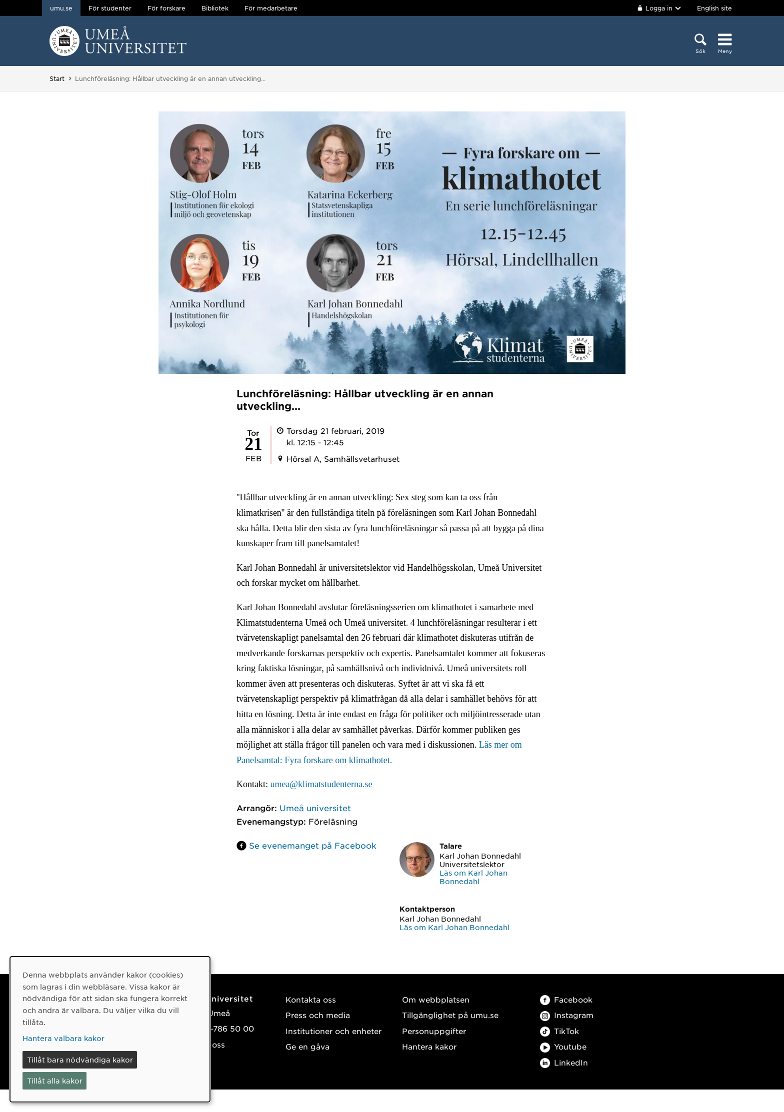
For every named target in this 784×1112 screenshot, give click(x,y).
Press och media (318, 1015)
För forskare (167, 8)
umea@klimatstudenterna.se (321, 784)
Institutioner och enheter (334, 1031)
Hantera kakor (429, 1046)
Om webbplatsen (436, 999)
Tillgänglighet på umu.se (450, 1015)
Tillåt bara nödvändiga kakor (80, 1059)
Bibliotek (215, 8)
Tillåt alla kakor (54, 1080)
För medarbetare (271, 8)
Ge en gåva (308, 1046)
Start (57, 78)
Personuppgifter (434, 1031)
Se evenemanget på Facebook (312, 845)
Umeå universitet (315, 808)
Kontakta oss (311, 999)
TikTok (559, 1031)
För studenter (110, 8)
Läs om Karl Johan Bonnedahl (474, 877)
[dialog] (110, 1029)
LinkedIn (564, 1062)
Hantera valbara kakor (63, 1038)
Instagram (567, 1015)
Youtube (563, 1046)
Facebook (566, 999)
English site (714, 8)
